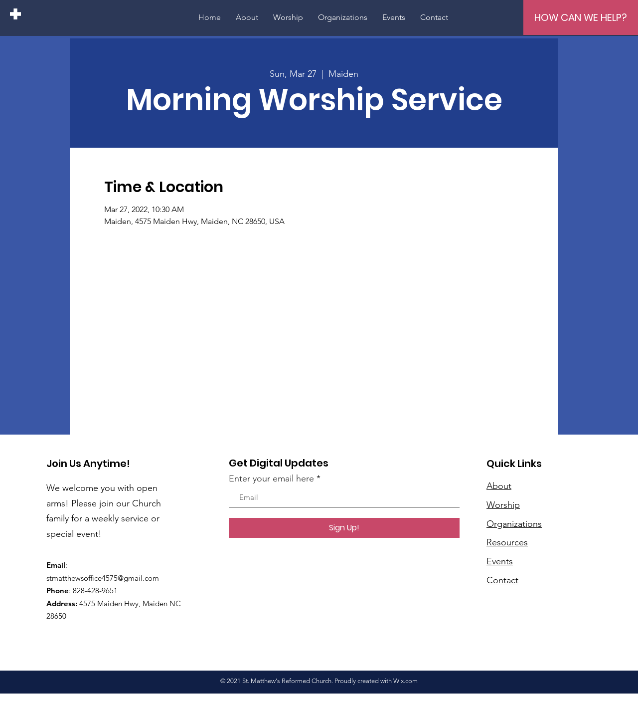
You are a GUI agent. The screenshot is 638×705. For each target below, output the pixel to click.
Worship (503, 504)
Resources (507, 542)
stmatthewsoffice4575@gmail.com (102, 578)
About (498, 485)
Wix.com (405, 681)
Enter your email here (271, 478)
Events (499, 561)
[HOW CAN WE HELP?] (580, 17)
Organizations (514, 523)
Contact (502, 580)
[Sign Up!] (344, 528)
